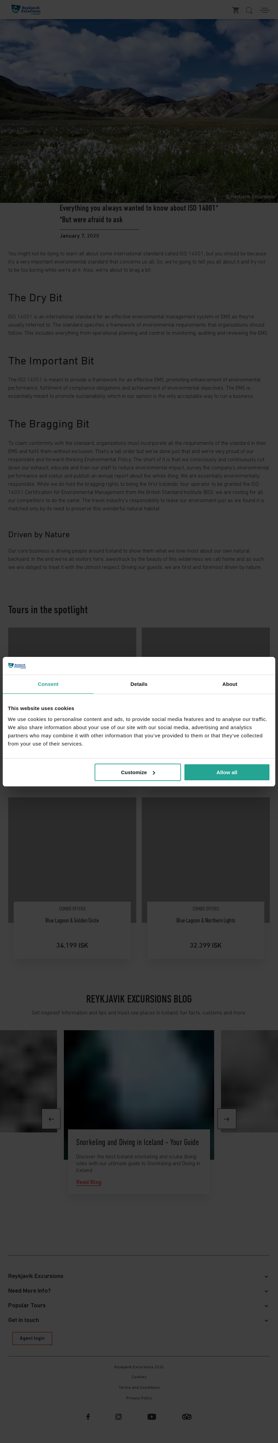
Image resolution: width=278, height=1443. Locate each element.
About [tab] (229, 684)
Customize (138, 772)
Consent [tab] (48, 684)
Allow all (227, 772)
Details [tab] (139, 684)
